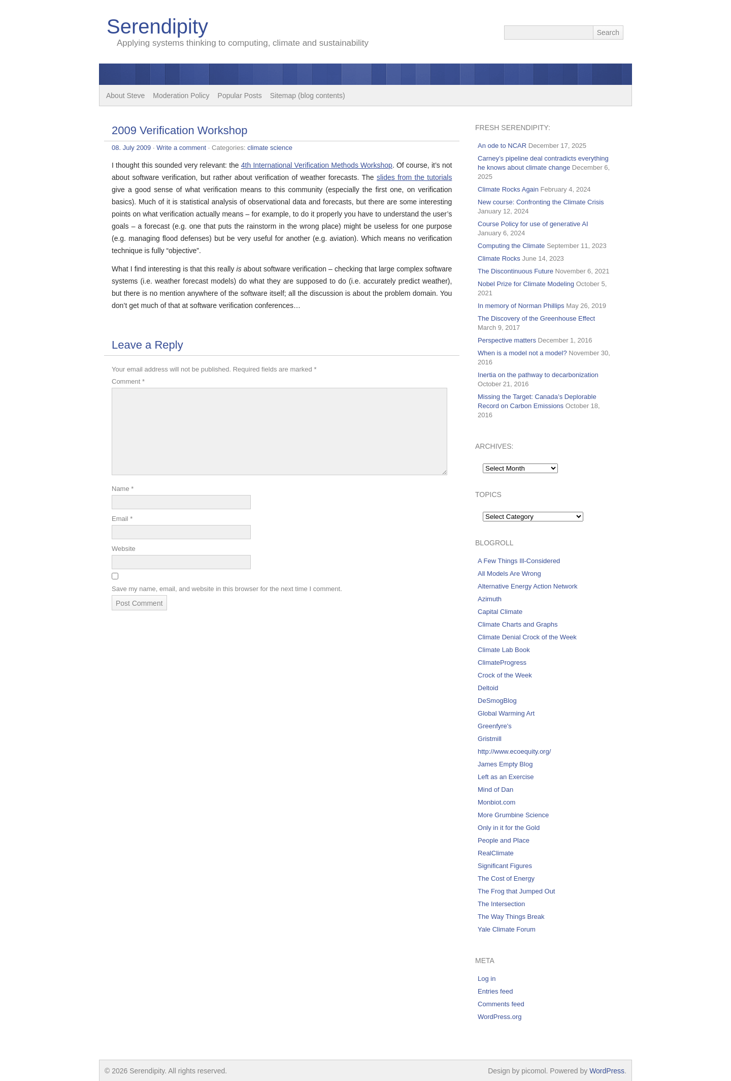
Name (123, 488)
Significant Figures (505, 866)
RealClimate (496, 853)
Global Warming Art (506, 713)
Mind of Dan (495, 789)
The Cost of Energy (506, 878)
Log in (486, 978)
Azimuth (490, 599)
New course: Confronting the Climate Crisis (541, 202)
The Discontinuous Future (515, 271)
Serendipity (157, 26)
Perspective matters (507, 340)
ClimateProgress (502, 662)
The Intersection (501, 904)
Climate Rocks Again (508, 189)
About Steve (125, 95)
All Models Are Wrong (509, 573)
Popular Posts (240, 95)
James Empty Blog (505, 764)
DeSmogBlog (497, 700)
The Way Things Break (511, 916)
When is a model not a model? (522, 353)
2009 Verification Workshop (179, 130)
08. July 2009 (131, 147)
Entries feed (495, 991)
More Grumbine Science (513, 815)
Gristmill (490, 739)
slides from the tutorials (414, 177)
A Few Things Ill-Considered (519, 561)
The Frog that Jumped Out (516, 891)
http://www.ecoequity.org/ (514, 751)
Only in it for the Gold (509, 827)
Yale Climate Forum (507, 929)
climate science (269, 147)
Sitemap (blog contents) (307, 95)
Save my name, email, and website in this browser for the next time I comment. (227, 589)
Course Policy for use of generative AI (533, 224)
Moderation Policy (181, 95)
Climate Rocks (499, 258)
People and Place (503, 840)
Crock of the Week (505, 675)
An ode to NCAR (502, 145)
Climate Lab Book (504, 650)
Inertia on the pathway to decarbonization (538, 375)
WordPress (606, 1071)
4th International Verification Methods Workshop (316, 165)
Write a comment (181, 147)
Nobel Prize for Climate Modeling (526, 284)
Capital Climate (500, 611)
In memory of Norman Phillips (521, 306)
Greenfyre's (495, 726)
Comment (128, 381)
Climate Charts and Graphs (518, 624)
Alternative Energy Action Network (528, 586)
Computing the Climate (511, 246)
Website (124, 548)
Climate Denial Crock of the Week (527, 637)
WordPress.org (499, 1017)
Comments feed (501, 1004)
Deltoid (488, 688)
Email (122, 518)
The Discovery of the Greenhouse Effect (536, 318)
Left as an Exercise (506, 777)
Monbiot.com (496, 802)
